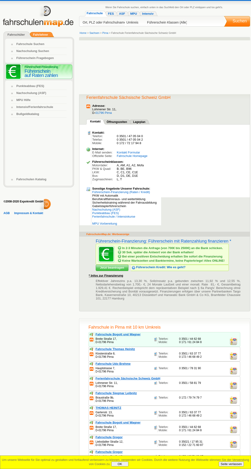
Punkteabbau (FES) (105, 213)
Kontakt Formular (128, 152)
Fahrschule (95, 13)
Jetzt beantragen (112, 267)
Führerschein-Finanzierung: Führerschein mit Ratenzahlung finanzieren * (163, 241)
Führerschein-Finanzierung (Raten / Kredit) (121, 192)
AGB (7, 213)
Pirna (105, 32)
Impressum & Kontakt (28, 213)
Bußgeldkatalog (27, 114)
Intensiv (148, 13)
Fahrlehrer (40, 34)
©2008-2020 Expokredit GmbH (23, 201)
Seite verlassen (231, 464)
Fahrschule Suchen (30, 44)
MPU (133, 13)
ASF (122, 13)
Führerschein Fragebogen (35, 58)
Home (83, 32)
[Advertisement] (113, 65)
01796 (100, 113)
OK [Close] (120, 464)
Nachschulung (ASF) (106, 209)
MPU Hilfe (23, 100)
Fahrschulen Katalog (31, 179)
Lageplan (139, 122)
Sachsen (94, 32)
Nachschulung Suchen (32, 51)
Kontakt (95, 121)
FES (111, 13)
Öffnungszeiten (117, 122)
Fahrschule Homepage (132, 156)
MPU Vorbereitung (104, 223)
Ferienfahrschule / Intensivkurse (113, 216)
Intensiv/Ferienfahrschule (34, 107)
